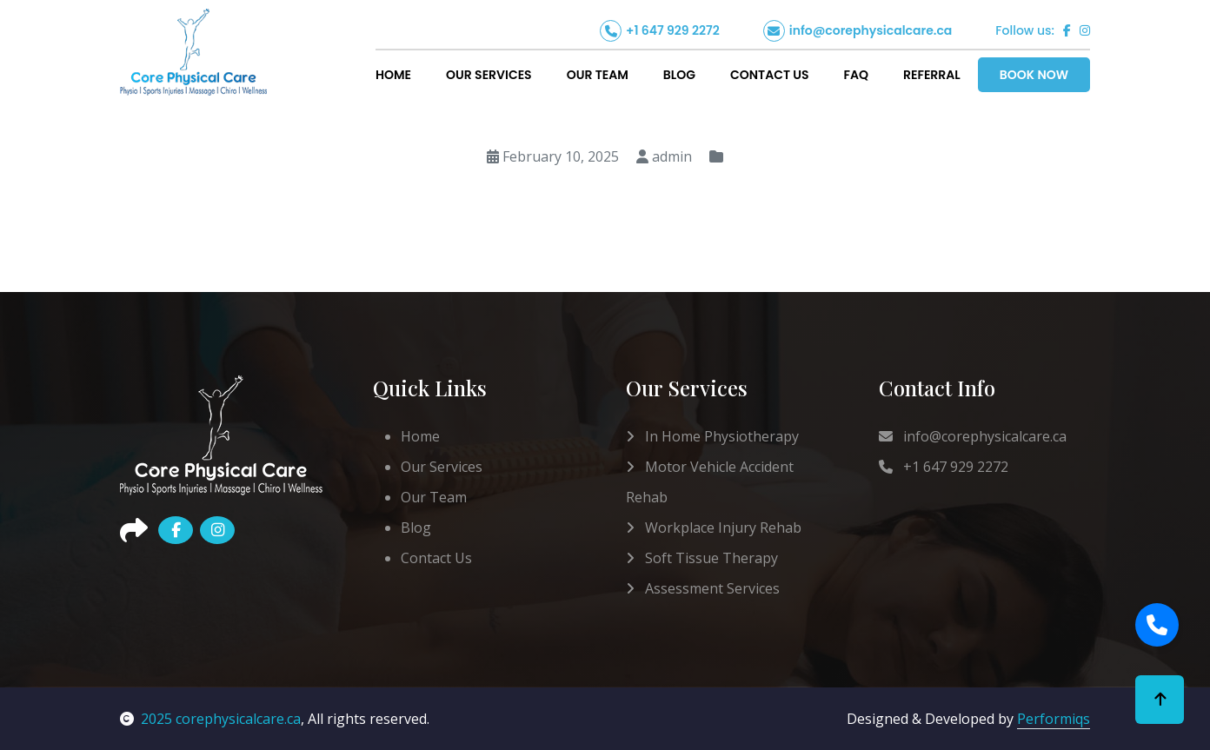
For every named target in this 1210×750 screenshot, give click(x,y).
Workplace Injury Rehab (713, 527)
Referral (932, 74)
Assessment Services (703, 588)
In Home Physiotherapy (712, 436)
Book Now (1034, 74)
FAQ (856, 74)
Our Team (597, 74)
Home (393, 74)
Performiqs (1053, 718)
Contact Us (769, 74)
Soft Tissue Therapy (702, 557)
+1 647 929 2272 (673, 30)
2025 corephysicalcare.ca (210, 718)
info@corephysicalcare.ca (871, 30)
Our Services (489, 74)
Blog (679, 74)
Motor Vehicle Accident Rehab (710, 482)
